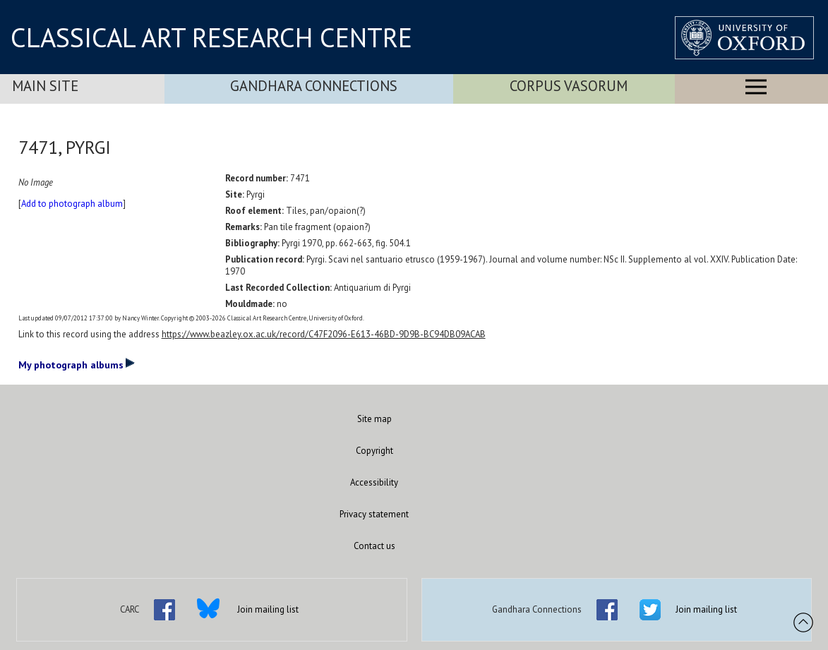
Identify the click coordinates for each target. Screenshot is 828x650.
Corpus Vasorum (569, 85)
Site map (374, 419)
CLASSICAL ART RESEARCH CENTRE (211, 37)
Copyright (374, 451)
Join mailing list (268, 609)
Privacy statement (374, 514)
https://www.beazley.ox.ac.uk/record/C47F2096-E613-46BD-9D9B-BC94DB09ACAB (324, 334)
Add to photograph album (72, 204)
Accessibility (374, 482)
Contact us (374, 546)
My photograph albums (76, 364)
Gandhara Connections (313, 85)
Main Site (45, 85)
